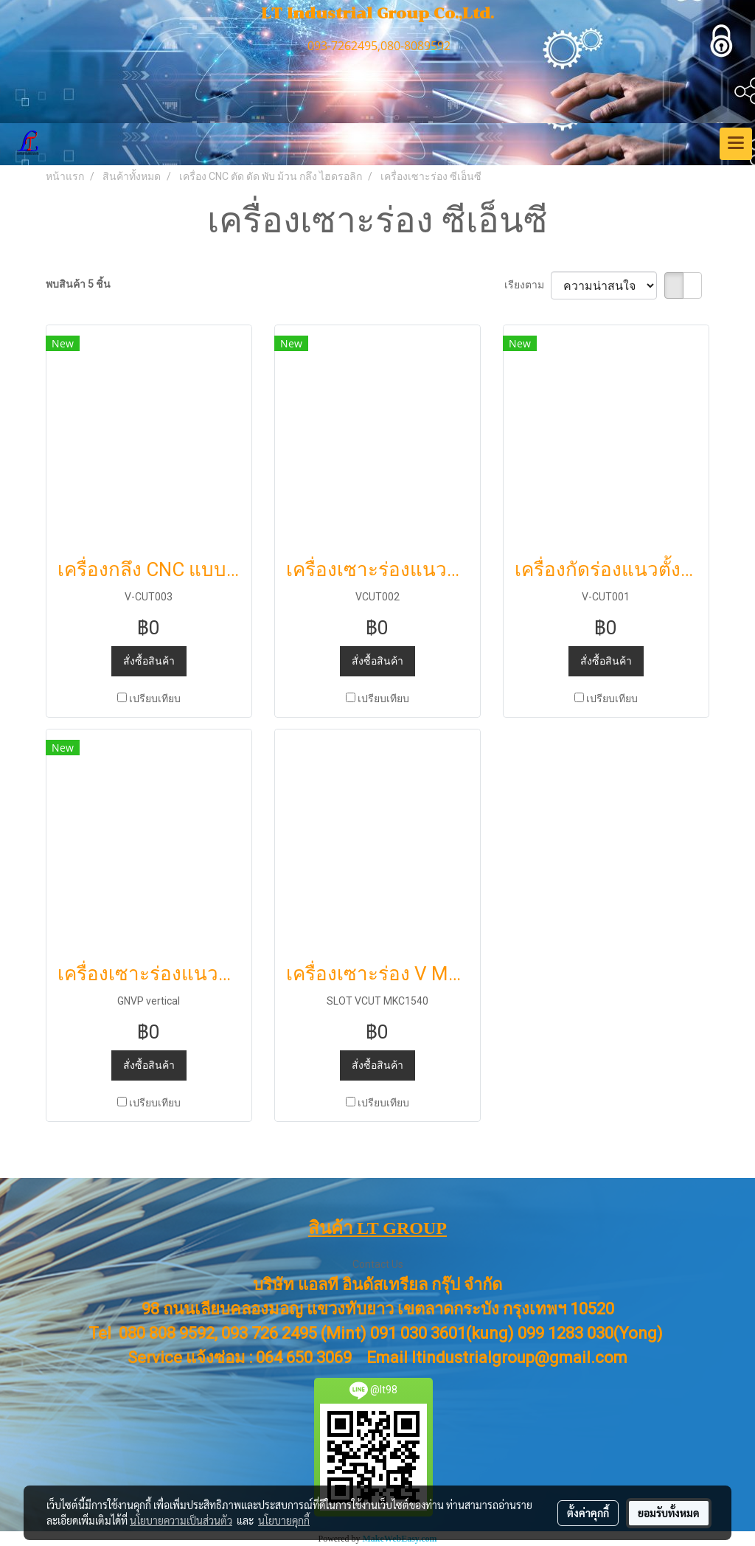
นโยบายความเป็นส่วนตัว (181, 1520)
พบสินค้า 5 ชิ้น (78, 284)
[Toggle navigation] (736, 144)
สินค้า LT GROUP (377, 1228)
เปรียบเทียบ (155, 698)
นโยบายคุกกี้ (284, 1520)
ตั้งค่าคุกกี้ (588, 1512)
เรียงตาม (527, 285)
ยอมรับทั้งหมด (669, 1512)
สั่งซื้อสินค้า (149, 661)
